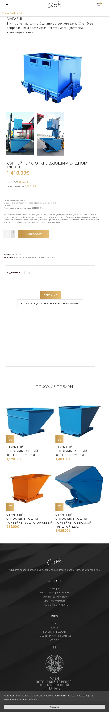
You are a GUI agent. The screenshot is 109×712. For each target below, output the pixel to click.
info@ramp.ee (58, 600)
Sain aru (54, 706)
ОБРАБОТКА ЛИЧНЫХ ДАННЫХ (54, 635)
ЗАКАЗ (54, 627)
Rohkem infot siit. (29, 699)
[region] (54, 701)
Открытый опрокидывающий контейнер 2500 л (22, 451)
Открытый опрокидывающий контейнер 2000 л (71, 451)
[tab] (50, 295)
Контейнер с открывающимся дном (40, 257)
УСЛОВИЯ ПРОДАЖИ (54, 631)
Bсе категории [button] (14, 12)
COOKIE (54, 640)
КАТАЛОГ (54, 623)
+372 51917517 (60, 604)
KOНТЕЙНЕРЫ (19, 257)
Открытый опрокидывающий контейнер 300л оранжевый (29, 518)
